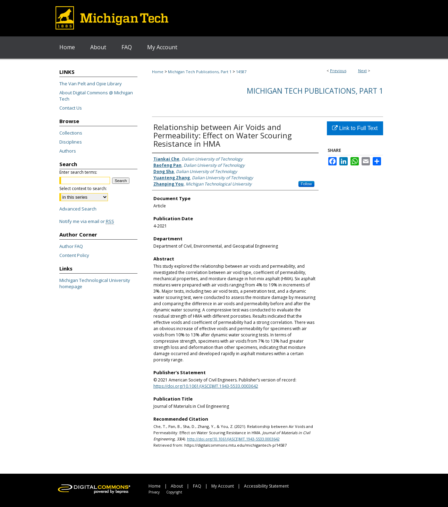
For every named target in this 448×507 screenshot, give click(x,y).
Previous (338, 70)
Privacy (154, 492)
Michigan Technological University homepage (94, 283)
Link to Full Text (355, 128)
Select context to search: (83, 188)
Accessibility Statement (266, 486)
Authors (67, 151)
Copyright (174, 492)
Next (362, 70)
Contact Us (70, 108)
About (177, 486)
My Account (222, 486)
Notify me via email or (86, 221)
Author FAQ (71, 246)
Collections (70, 133)
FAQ (197, 486)
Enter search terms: (78, 172)
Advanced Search (77, 209)
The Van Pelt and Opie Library (90, 83)
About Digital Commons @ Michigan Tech (96, 95)
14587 (241, 71)
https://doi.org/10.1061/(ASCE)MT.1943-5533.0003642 (205, 386)
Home (157, 71)
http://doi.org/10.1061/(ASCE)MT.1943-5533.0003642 (233, 438)
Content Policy (74, 255)
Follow (306, 184)
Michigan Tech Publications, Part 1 (199, 71)
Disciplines (70, 142)
